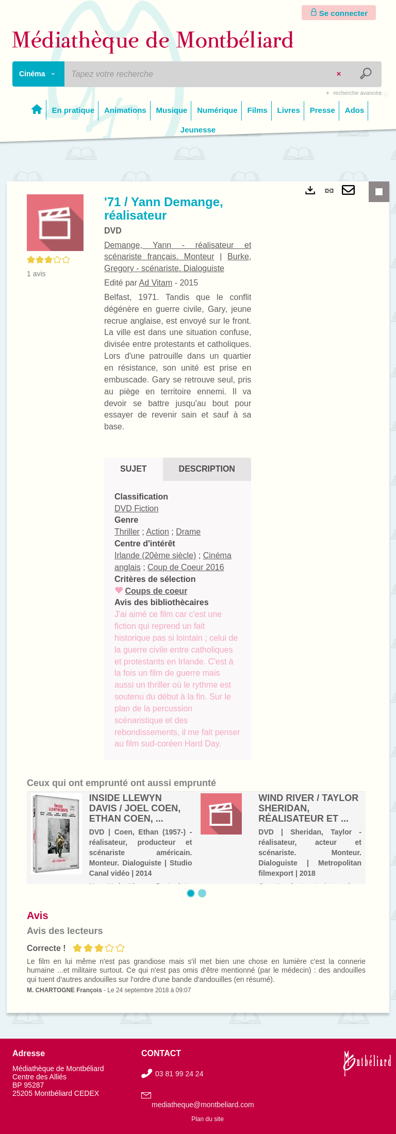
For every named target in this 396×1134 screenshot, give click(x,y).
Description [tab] (207, 468)
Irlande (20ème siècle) (155, 555)
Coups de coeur (156, 591)
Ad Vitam (156, 282)
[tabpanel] (177, 621)
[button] (55, 222)
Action (157, 531)
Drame (188, 531)
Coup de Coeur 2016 (185, 567)
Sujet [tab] (133, 468)
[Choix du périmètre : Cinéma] (38, 74)
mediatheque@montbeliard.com (203, 1104)
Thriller (127, 531)
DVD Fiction (136, 508)
